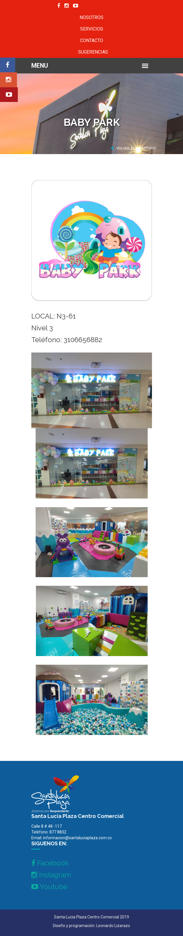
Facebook (50, 863)
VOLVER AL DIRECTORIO (133, 148)
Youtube (49, 886)
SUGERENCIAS (93, 52)
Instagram (51, 875)
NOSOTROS (91, 17)
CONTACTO (91, 40)
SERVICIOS (91, 29)
